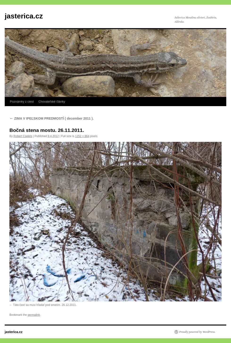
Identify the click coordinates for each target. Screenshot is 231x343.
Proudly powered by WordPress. (197, 332)
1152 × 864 (82, 136)
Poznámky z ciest (22, 101)
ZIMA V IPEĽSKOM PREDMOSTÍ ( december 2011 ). (51, 118)
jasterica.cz (24, 16)
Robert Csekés (22, 136)
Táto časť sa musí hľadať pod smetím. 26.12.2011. (45, 305)
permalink (34, 315)
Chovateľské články (51, 101)
